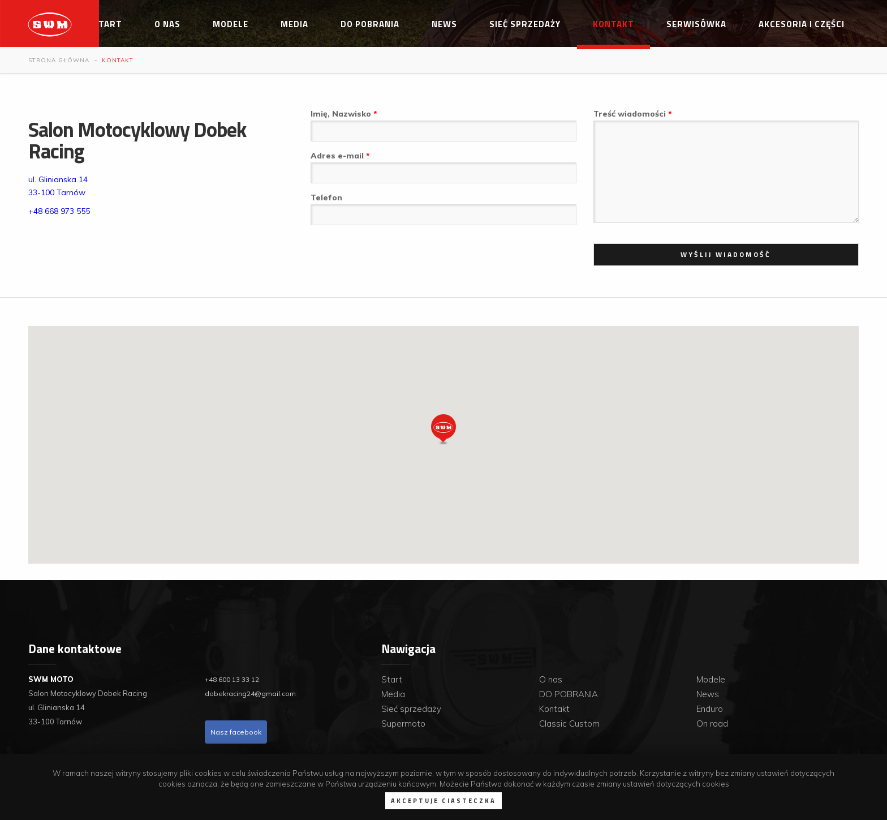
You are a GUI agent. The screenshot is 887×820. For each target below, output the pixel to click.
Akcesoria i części (802, 24)
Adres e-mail (338, 156)
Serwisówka (696, 24)
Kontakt (613, 24)
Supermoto (403, 723)
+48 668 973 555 (59, 211)
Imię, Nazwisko (342, 114)
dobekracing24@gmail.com (250, 693)
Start (107, 24)
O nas (167, 24)
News (444, 24)
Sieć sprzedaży (525, 24)
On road (712, 723)
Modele (230, 24)
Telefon (326, 197)
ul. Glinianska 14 (58, 179)
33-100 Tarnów (56, 192)
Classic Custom (569, 723)
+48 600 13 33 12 (232, 679)
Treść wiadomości (630, 114)
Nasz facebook (235, 732)
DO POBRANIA (370, 24)
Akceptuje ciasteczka (443, 800)
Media (294, 24)
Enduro (709, 708)
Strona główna (58, 60)
